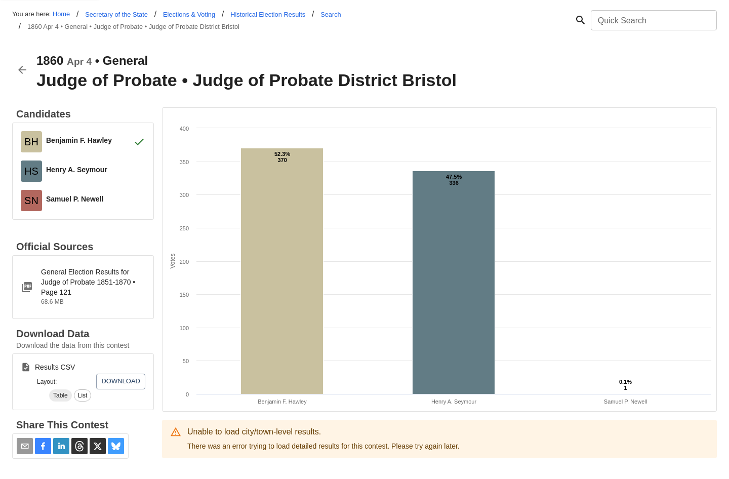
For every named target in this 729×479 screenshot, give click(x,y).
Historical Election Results (267, 14)
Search (330, 14)
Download (120, 381)
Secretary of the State (116, 14)
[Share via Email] (25, 446)
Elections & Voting (189, 14)
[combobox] (653, 20)
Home (61, 14)
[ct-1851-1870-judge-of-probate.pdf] (83, 287)
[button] (60, 395)
